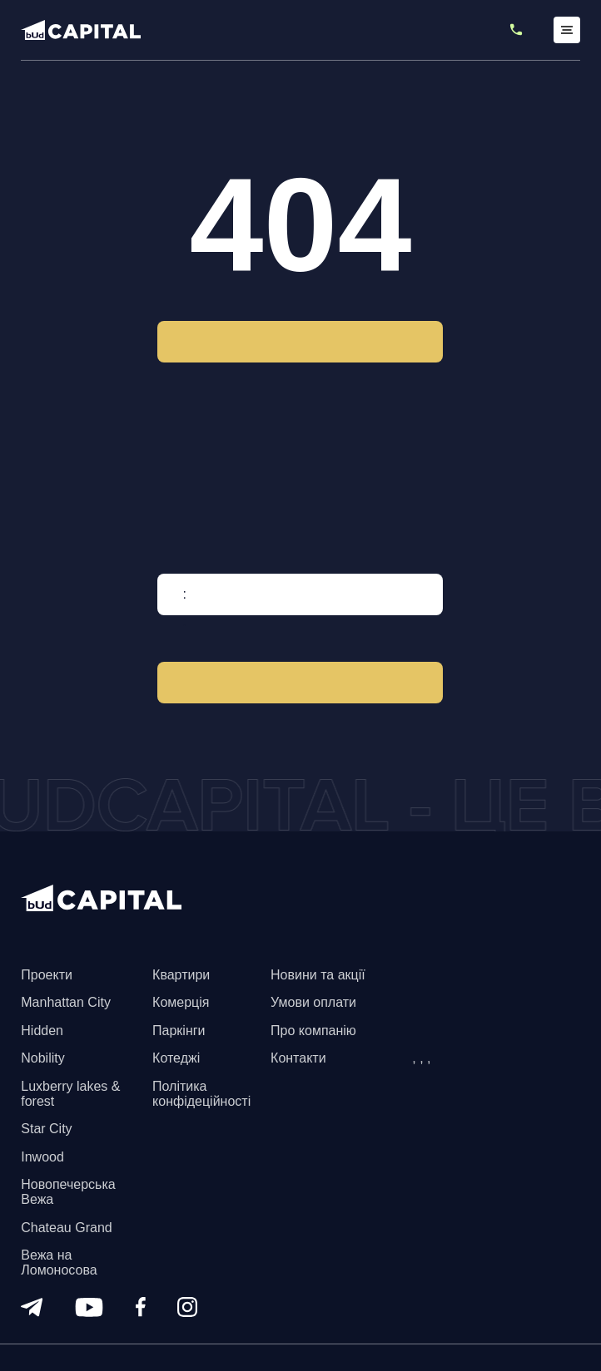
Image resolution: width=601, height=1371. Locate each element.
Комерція (180, 1002)
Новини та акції (318, 975)
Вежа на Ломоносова (59, 1262)
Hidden (42, 1030)
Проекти (46, 975)
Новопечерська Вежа (68, 1191)
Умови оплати (313, 1002)
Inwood (42, 1157)
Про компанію (313, 1030)
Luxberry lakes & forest (70, 1093)
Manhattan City (66, 1002)
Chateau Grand (66, 1228)
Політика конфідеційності (201, 1093)
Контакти (298, 1058)
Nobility (42, 1058)
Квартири (181, 975)
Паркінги (178, 1030)
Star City (46, 1129)
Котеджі (176, 1058)
